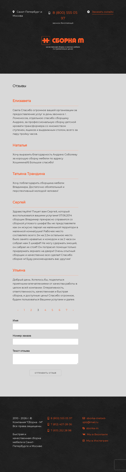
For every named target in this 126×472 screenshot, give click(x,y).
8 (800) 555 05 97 (60, 418)
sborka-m (90, 428)
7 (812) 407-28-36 (60, 424)
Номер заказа (22, 335)
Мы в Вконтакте (95, 434)
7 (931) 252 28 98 (59, 430)
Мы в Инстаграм (95, 440)
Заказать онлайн (102, 11)
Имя (15, 320)
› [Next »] (73, 310)
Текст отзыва (21, 350)
